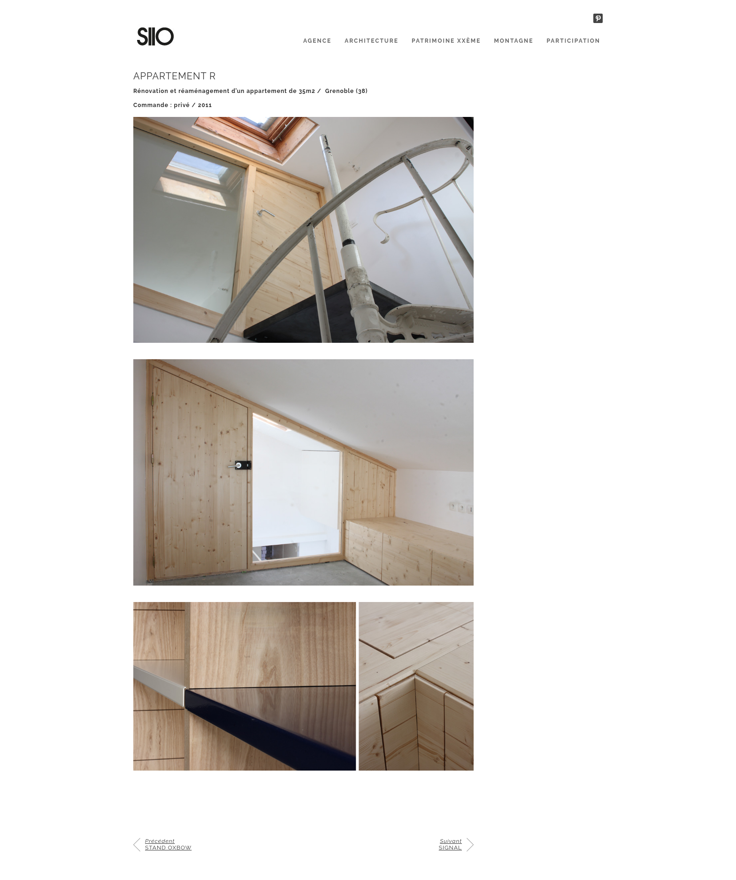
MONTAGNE (513, 41)
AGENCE (317, 41)
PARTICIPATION (573, 41)
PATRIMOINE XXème (446, 41)
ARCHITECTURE (372, 41)
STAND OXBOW (168, 844)
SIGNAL (450, 844)
